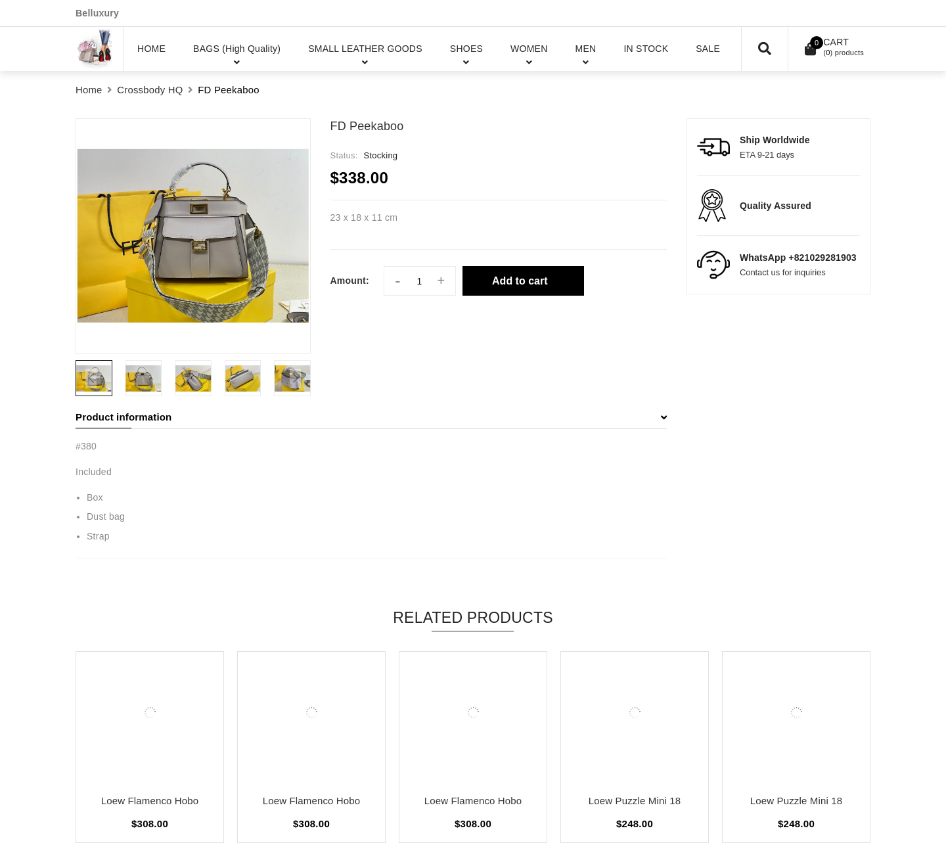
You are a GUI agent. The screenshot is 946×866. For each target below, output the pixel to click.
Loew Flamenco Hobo (150, 800)
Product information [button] (371, 416)
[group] (193, 236)
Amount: (349, 280)
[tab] (371, 417)
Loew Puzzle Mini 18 (635, 800)
